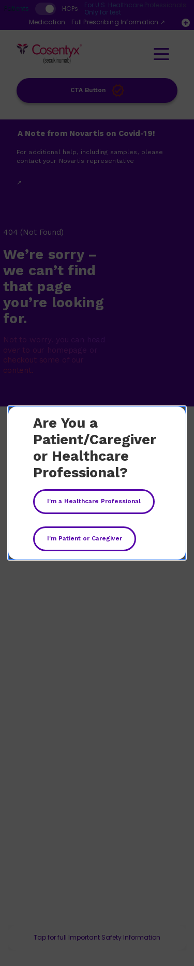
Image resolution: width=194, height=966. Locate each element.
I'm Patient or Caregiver (84, 538)
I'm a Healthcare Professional (94, 501)
